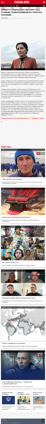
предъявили (27, 94)
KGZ (5, 5)
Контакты (4, 419)
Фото (29, 8)
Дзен (41, 118)
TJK (7, 5)
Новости (3, 8)
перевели (4, 115)
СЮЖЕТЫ (38, 8)
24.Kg (2, 77)
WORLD (17, 5)
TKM (11, 5)
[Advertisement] (23, 30)
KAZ (2, 5)
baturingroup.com (14, 422)
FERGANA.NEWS (21, 2)
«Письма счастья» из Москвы (7, 393)
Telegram (34, 118)
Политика (11, 18)
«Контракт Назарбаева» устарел (23, 393)
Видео (21, 8)
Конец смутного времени (37, 393)
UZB (14, 5)
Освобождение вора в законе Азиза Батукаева (23, 18)
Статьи (12, 8)
